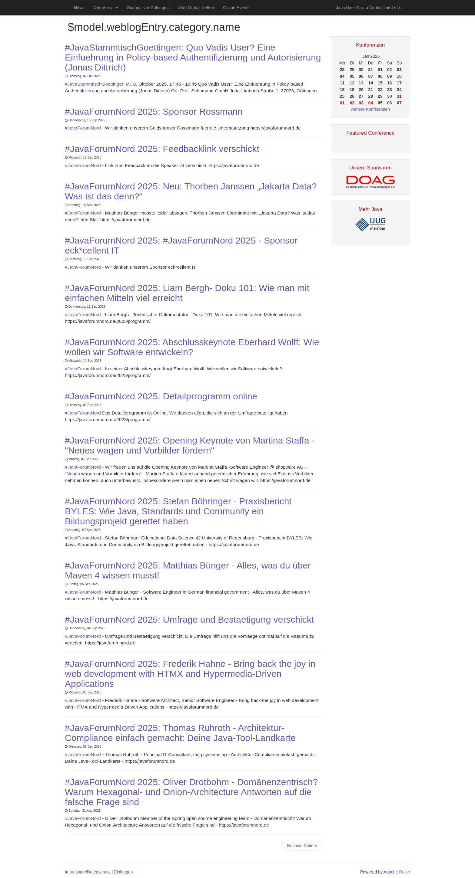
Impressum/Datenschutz (88, 872)
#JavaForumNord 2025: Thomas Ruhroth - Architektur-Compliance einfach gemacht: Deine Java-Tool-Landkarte (180, 733)
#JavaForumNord (83, 127)
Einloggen (123, 872)
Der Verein (106, 7)
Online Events (236, 7)
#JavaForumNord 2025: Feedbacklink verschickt (162, 149)
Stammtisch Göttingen (148, 7)
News (79, 7)
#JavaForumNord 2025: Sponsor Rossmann (154, 111)
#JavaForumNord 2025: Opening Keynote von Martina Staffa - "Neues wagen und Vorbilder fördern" (190, 445)
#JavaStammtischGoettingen (95, 84)
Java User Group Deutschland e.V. (368, 7)
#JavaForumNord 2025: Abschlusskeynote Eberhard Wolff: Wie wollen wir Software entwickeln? (192, 347)
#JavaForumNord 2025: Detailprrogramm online (161, 396)
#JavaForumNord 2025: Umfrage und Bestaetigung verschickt (189, 619)
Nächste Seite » (302, 845)
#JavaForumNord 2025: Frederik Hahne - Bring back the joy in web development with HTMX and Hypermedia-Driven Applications (190, 674)
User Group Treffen (196, 7)
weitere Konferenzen (370, 109)
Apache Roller (397, 872)
